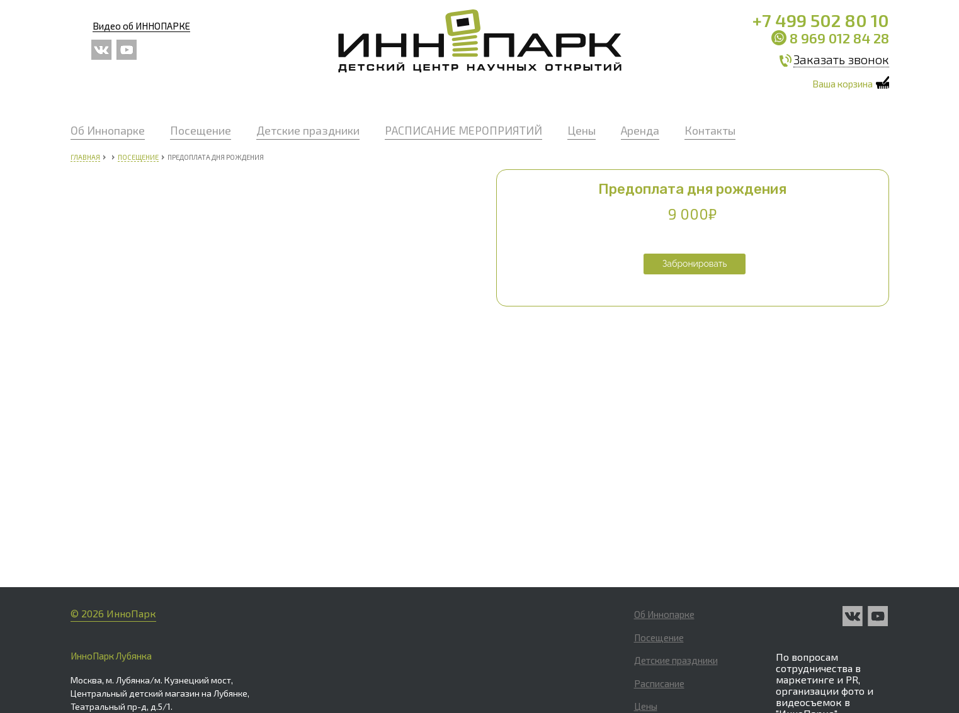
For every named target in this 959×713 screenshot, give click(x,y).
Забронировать (694, 264)
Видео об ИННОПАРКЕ (141, 25)
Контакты (709, 130)
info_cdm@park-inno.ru (470, 687)
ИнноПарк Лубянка (111, 525)
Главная (85, 157)
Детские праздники (308, 130)
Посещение (200, 130)
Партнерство (661, 667)
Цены (581, 130)
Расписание (659, 552)
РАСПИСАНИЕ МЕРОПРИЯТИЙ (463, 130)
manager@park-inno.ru (823, 601)
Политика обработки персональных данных (829, 631)
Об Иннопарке (108, 130)
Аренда (640, 130)
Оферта (650, 643)
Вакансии (654, 621)
